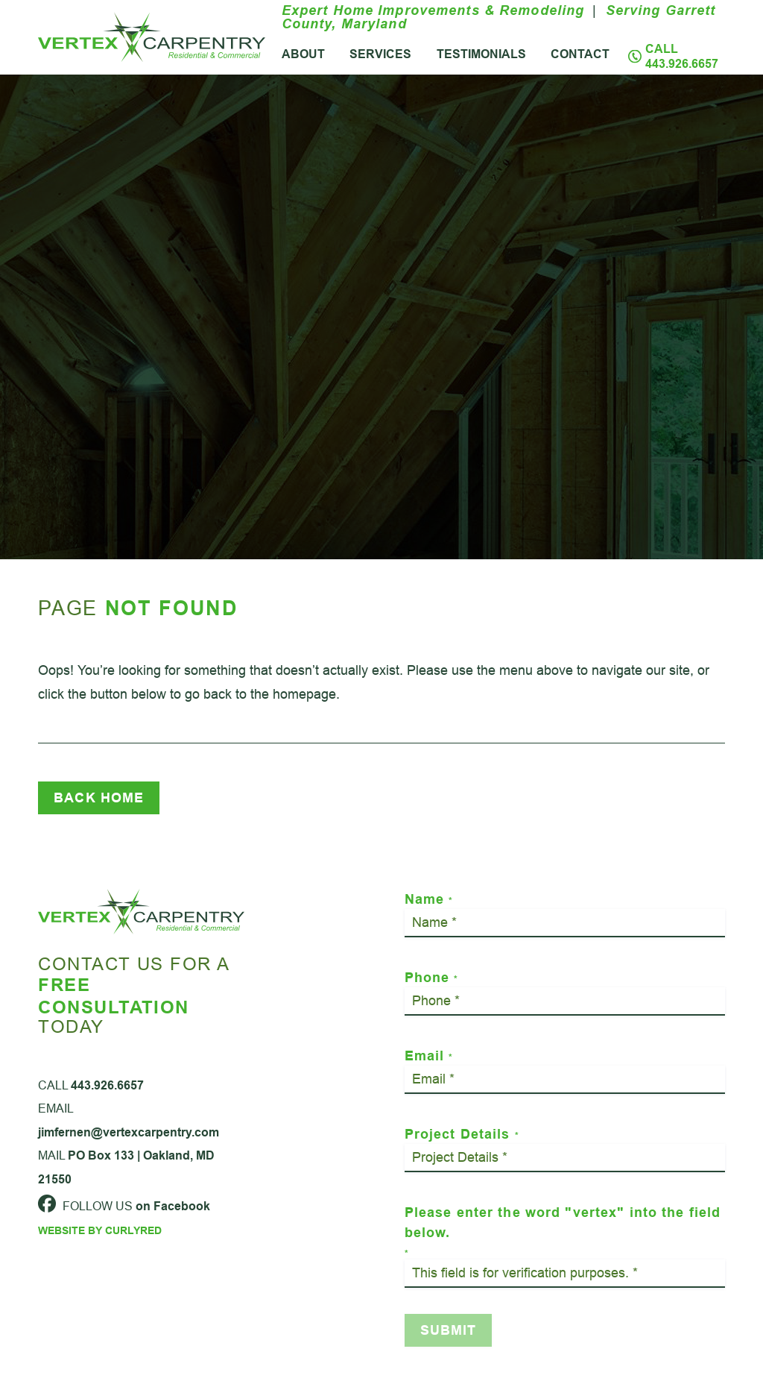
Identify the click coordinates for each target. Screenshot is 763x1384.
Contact (580, 54)
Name (429, 899)
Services (380, 54)
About (303, 54)
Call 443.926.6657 (681, 56)
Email (429, 1055)
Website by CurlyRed (100, 1245)
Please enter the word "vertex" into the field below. (563, 1231)
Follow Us (124, 1221)
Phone (431, 977)
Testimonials (481, 54)
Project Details (462, 1134)
